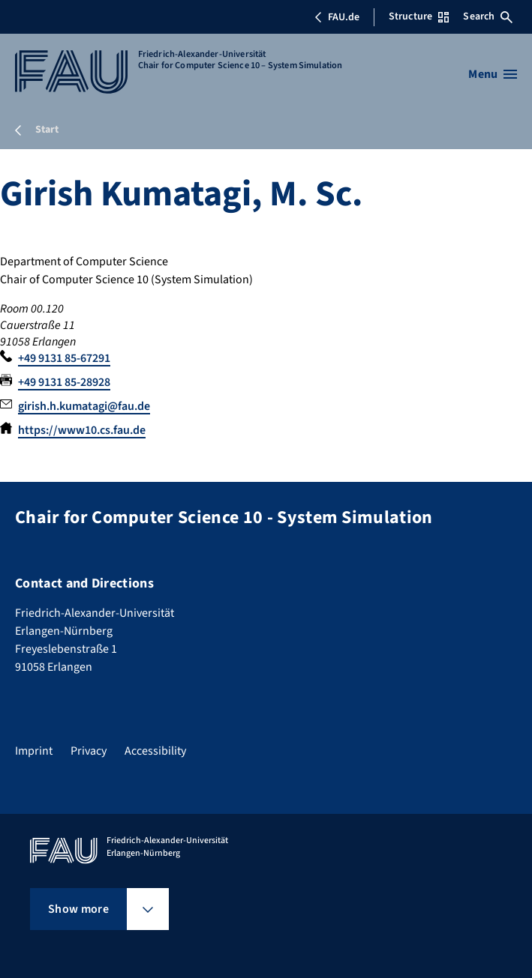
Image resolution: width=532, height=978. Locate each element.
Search (487, 16)
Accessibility (155, 751)
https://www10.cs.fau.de (82, 430)
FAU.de (337, 17)
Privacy (89, 751)
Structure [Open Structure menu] (419, 16)
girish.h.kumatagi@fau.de (84, 406)
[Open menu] (492, 74)
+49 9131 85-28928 (64, 382)
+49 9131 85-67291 (64, 358)
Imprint (34, 751)
